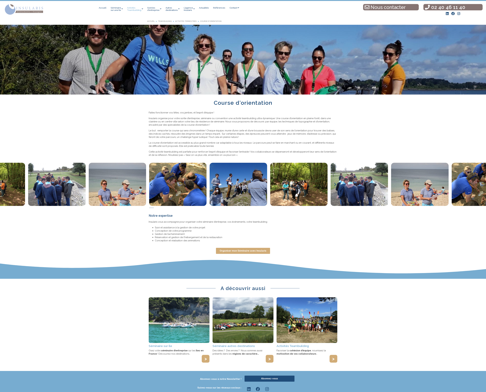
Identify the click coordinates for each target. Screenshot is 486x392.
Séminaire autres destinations (234, 346)
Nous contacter (385, 7)
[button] (151, 184)
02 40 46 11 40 (445, 7)
